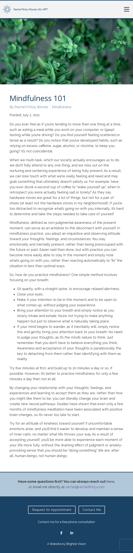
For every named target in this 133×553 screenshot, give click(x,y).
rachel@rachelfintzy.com (84, 487)
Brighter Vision (76, 544)
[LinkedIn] (71, 533)
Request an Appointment (51, 510)
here (110, 481)
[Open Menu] (126, 9)
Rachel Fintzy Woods (31, 107)
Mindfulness (61, 107)
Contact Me (92, 510)
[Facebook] (61, 533)
